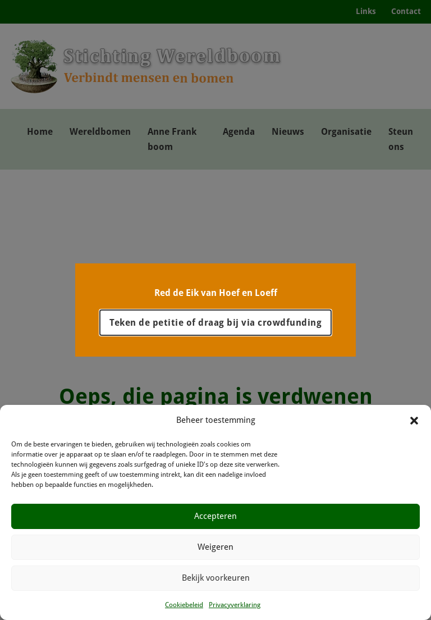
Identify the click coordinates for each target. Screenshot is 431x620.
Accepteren (215, 516)
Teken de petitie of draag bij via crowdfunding (215, 322)
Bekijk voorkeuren (216, 578)
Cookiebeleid (184, 605)
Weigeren (215, 547)
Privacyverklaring (234, 605)
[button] (414, 420)
